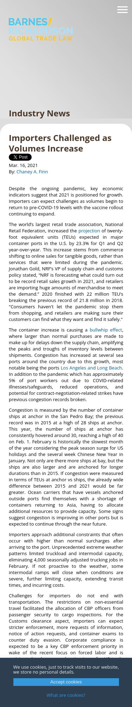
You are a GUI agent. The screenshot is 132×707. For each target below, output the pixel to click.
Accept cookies (66, 681)
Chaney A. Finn (32, 171)
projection (89, 230)
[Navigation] (122, 10)
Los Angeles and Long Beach (91, 368)
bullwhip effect (106, 330)
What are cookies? (66, 695)
